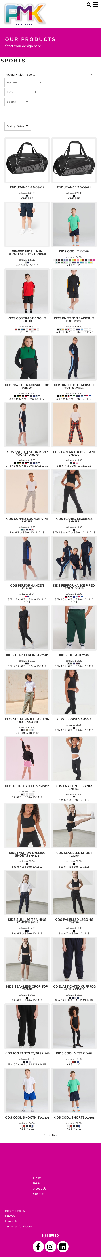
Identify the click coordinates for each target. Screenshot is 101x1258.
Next (55, 1135)
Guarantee (12, 1221)
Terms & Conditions (19, 1226)
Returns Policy (15, 1211)
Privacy (10, 1216)
